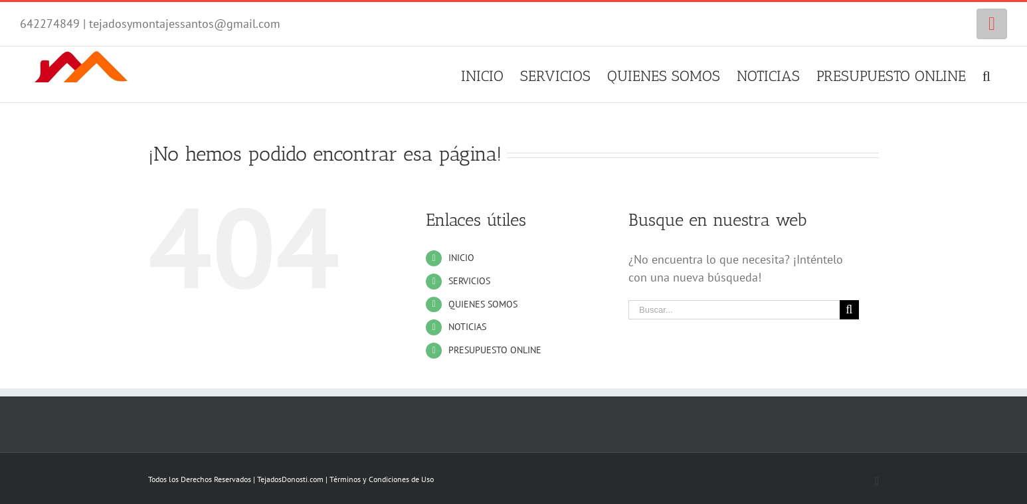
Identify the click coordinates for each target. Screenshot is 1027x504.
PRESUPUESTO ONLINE (494, 350)
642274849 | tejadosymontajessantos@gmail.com (150, 23)
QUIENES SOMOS (482, 304)
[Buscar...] (734, 309)
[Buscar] (986, 74)
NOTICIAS (467, 327)
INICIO (461, 258)
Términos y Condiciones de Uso (381, 479)
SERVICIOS (469, 281)
